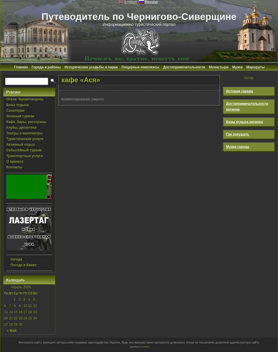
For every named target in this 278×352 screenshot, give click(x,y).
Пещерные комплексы (140, 67)
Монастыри (219, 67)
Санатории (15, 111)
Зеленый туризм (20, 116)
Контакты (14, 167)
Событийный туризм (23, 150)
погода (16, 259)
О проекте (14, 162)
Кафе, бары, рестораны (26, 122)
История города (239, 91)
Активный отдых (20, 145)
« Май (11, 331)
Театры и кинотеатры (24, 133)
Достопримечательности (184, 67)
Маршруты (255, 67)
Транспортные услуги (24, 156)
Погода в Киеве (23, 265)
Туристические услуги (24, 139)
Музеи (237, 67)
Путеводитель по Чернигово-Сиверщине (139, 16)
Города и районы (46, 67)
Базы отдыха (17, 105)
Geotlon (145, 346)
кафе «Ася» (80, 80)
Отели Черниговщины (25, 99)
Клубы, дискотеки (21, 128)
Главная (21, 67)
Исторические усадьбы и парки (91, 67)
